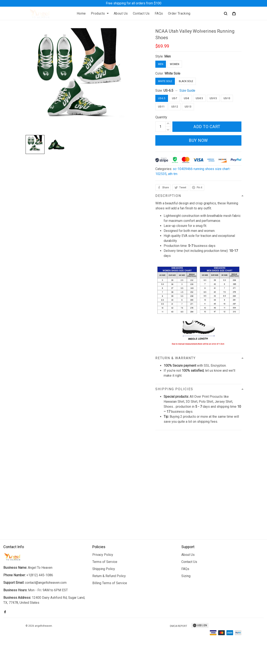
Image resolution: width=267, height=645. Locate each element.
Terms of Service (104, 562)
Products (100, 13)
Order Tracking (179, 13)
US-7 (174, 98)
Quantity (161, 117)
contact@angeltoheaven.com (46, 583)
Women (174, 64)
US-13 (188, 106)
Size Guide (187, 90)
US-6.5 (168, 90)
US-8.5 (199, 98)
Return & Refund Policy (109, 576)
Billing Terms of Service (109, 583)
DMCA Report (178, 626)
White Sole (172, 73)
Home (81, 13)
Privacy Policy (102, 555)
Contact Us (141, 13)
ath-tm (172, 174)
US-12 (174, 106)
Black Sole (186, 81)
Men (167, 56)
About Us (121, 13)
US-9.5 (213, 98)
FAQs (159, 13)
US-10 (227, 98)
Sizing (185, 576)
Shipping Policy (103, 569)
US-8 (186, 98)
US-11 (161, 106)
